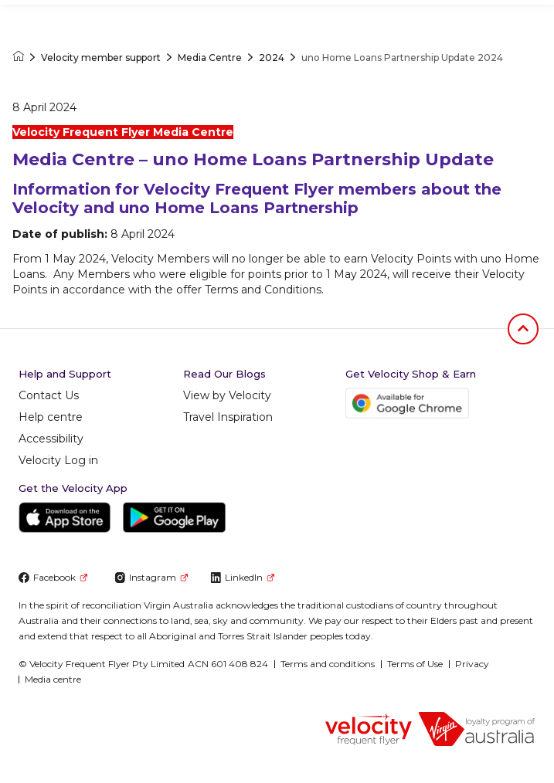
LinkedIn (242, 577)
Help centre (51, 417)
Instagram (151, 577)
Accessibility (51, 439)
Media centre (53, 679)
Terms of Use (415, 663)
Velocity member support (101, 57)
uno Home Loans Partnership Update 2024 (402, 57)
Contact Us (49, 395)
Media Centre (210, 57)
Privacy (472, 663)
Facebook (53, 577)
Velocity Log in (58, 460)
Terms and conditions (327, 663)
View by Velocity (227, 395)
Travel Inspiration (228, 417)
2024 (271, 57)
